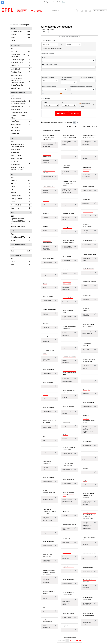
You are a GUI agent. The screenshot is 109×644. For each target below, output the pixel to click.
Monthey (20, 192)
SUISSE (20, 183)
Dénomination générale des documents (81, 86)
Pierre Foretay (20, 121)
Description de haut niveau (49, 64)
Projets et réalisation (48, 477)
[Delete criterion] (84, 44)
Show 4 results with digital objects (51, 130)
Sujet (12, 213)
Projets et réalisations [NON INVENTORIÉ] (68, 241)
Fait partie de (15, 45)
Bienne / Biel (20, 208)
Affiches (45, 283)
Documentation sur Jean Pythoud (89, 538)
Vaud (20, 189)
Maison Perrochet (20, 159)
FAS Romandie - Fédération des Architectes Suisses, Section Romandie (20, 81)
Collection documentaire (89, 281)
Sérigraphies (66, 511)
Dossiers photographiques (47, 621)
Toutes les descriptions (68, 93)
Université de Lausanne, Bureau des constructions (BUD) (69, 372)
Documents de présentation (66, 166)
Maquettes (45, 226)
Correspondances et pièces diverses (88, 598)
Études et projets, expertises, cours (47, 555)
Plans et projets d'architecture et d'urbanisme (87, 169)
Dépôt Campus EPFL (20, 237)
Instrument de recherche (86, 77)
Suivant (78, 640)
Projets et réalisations (88, 268)
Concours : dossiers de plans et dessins (69, 448)
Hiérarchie (62, 122)
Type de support (16, 255)
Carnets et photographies (69, 356)
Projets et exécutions (48, 258)
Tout (12, 48)
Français (20, 34)
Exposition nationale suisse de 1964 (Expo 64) (20, 221)
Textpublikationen (67, 228)
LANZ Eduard (20, 69)
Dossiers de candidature (49, 309)
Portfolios (45, 395)
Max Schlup (20, 127)
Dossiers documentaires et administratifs (69, 327)
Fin (62, 102)
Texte (20, 265)
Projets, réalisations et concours (49, 171)
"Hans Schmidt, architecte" (87, 344)
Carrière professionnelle (49, 336)
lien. (63, 2)
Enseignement (66, 201)
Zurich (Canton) (20, 196)
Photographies (46, 323)
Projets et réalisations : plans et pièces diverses (69, 136)
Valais (20, 186)
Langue (13, 28)
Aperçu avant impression (49, 122)
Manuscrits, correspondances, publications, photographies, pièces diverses (88, 419)
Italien (20, 40)
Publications (66, 153)
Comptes (65, 269)
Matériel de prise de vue (89, 553)
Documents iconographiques (87, 225)
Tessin (20, 202)
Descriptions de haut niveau (51, 93)
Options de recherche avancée (69, 36)
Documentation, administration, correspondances (47, 240)
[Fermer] (107, 2)
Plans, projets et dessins (69, 524)
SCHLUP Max (20, 88)
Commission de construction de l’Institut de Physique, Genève (20, 101)
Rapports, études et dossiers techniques (68, 464)
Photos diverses (67, 256)
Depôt (13, 231)
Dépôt (44, 57)
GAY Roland (20, 51)
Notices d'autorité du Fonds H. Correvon (20, 168)
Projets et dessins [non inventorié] (69, 391)
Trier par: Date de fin (72, 126)
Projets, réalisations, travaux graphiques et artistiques (88, 615)
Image (20, 261)
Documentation (87, 295)
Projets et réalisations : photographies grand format (69, 494)
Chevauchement (85, 103)
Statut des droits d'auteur (49, 86)
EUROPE (20, 180)
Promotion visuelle (47, 296)
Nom (12, 138)
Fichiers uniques (20, 31)
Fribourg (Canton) (20, 199)
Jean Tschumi (20, 130)
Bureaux (20, 240)
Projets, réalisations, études (68, 311)
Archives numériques (88, 186)
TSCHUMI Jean (20, 72)
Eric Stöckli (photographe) (20, 163)
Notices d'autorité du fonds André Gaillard (20, 145)
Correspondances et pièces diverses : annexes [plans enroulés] (69, 594)
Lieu (12, 174)
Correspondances (87, 441)
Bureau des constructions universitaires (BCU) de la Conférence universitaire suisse (89, 515)
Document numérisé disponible (66, 78)
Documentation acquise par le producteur (89, 360)
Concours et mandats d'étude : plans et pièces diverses (49, 351)
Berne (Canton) (20, 205)
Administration (86, 199)
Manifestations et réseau (69, 213)
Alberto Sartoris (20, 124)
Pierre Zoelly (20, 133)
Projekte (85, 480)
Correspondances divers (89, 240)
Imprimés (85, 468)
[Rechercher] (63, 11)
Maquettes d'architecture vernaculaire (89, 580)
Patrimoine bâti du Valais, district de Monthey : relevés (69, 183)
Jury (44, 607)
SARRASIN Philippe (20, 60)
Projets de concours (48, 382)
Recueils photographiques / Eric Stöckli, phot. (49, 492)
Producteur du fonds (18, 93)
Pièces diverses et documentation (68, 552)
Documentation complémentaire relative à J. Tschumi (49, 511)
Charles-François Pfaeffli (20, 113)
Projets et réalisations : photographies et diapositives (89, 495)
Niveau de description (18, 245)
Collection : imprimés (48, 449)
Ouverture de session (100, 10)
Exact (82, 106)
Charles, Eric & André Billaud (20, 117)
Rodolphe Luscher (20, 106)
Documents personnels (89, 153)
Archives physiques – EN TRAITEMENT (49, 421)
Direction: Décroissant (89, 126)
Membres (65, 435)
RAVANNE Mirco (20, 75)
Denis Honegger (20, 109)
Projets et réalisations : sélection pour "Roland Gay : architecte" (49, 137)
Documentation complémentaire (67, 282)
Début (45, 102)
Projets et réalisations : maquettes (69, 407)
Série (20, 251)
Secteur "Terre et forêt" (20, 226)
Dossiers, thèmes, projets (89, 254)
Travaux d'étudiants (68, 298)
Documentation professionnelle (47, 155)
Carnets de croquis (88, 212)
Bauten (44, 436)
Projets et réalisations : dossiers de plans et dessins (89, 326)
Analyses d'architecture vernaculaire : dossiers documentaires (49, 572)
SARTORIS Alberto (20, 63)
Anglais (20, 37)
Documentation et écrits (89, 454)
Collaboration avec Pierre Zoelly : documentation (89, 136)
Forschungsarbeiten (88, 567)
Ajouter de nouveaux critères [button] (52, 48)
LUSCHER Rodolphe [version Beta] (20, 55)
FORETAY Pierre (20, 66)
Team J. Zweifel (20, 156)
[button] (86, 11)
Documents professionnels (86, 309)
